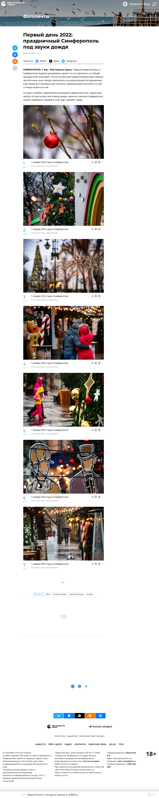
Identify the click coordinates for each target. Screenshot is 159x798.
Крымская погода (76, 594)
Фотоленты (38, 594)
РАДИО (68, 744)
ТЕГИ (121, 744)
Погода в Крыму (59, 594)
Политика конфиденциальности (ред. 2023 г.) (24, 775)
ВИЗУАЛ (101, 736)
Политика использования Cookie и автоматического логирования (19, 771)
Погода (89, 594)
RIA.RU (112, 744)
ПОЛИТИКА (60, 736)
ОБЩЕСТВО (72, 736)
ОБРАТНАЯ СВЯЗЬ (97, 744)
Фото (48, 594)
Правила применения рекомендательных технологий (22, 780)
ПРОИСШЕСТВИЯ (87, 736)
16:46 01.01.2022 (29, 53)
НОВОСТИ (40, 744)
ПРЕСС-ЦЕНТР (55, 744)
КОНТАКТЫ (80, 744)
